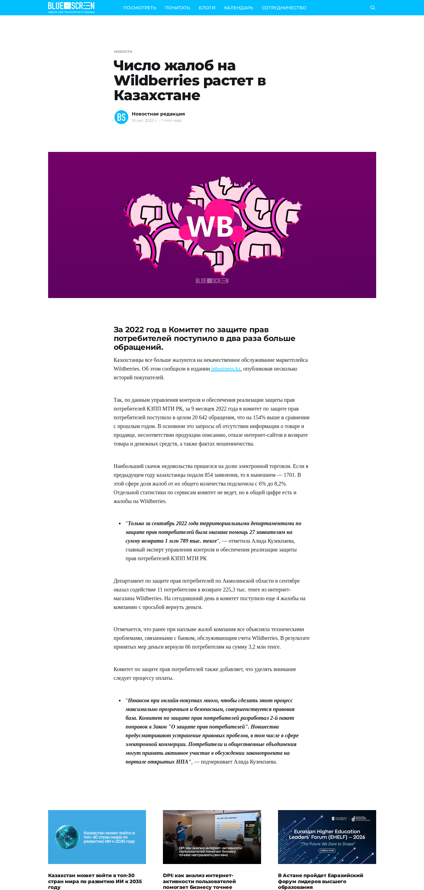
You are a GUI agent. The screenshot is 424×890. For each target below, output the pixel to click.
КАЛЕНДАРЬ (238, 7)
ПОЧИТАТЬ (177, 7)
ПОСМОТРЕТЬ (139, 7)
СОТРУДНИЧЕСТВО (284, 7)
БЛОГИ (207, 7)
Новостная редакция (158, 114)
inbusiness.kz (225, 369)
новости (123, 51)
